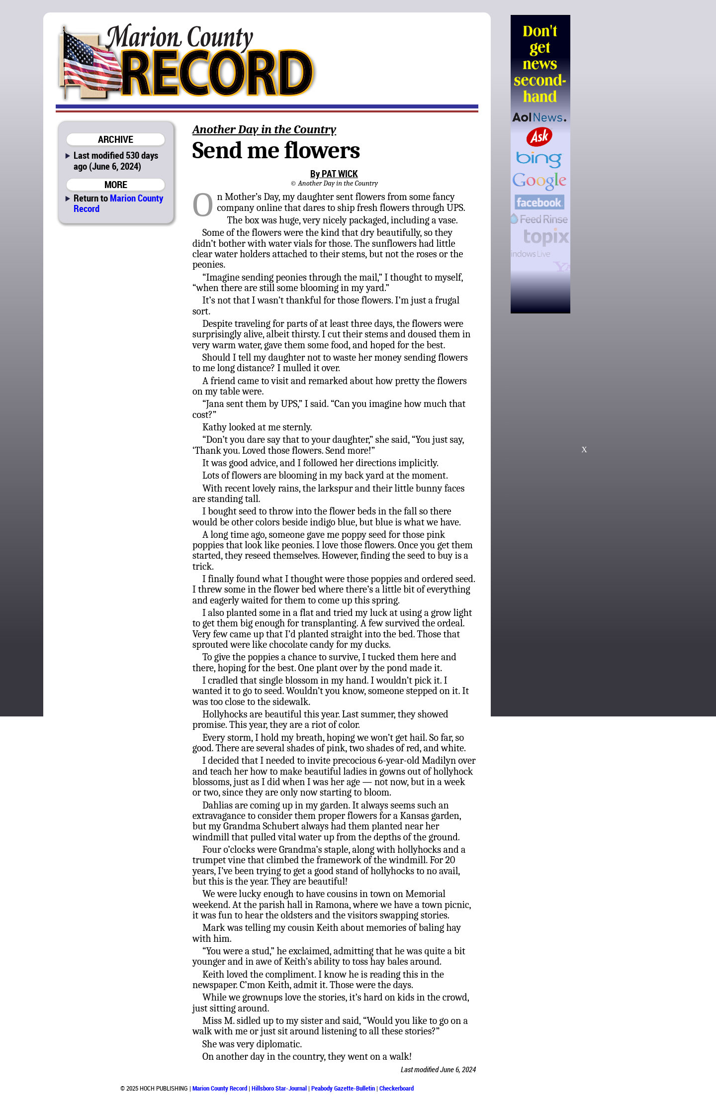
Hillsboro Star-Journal (279, 1088)
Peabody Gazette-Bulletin (343, 1088)
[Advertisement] (621, 164)
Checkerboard (396, 1088)
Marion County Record (118, 203)
